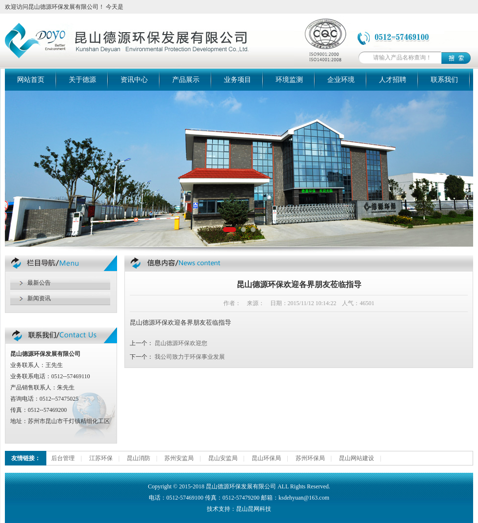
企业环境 (341, 79)
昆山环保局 (266, 458)
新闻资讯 (39, 298)
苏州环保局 (310, 458)
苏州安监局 (179, 458)
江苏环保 (101, 458)
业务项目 (237, 79)
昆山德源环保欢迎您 (181, 343)
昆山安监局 (223, 458)
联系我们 (444, 79)
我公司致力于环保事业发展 (190, 356)
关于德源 (82, 79)
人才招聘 (392, 79)
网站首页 (30, 79)
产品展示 (185, 79)
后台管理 (63, 458)
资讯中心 (134, 79)
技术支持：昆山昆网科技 (239, 508)
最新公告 (39, 282)
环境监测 (289, 79)
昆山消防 (138, 458)
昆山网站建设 (356, 458)
